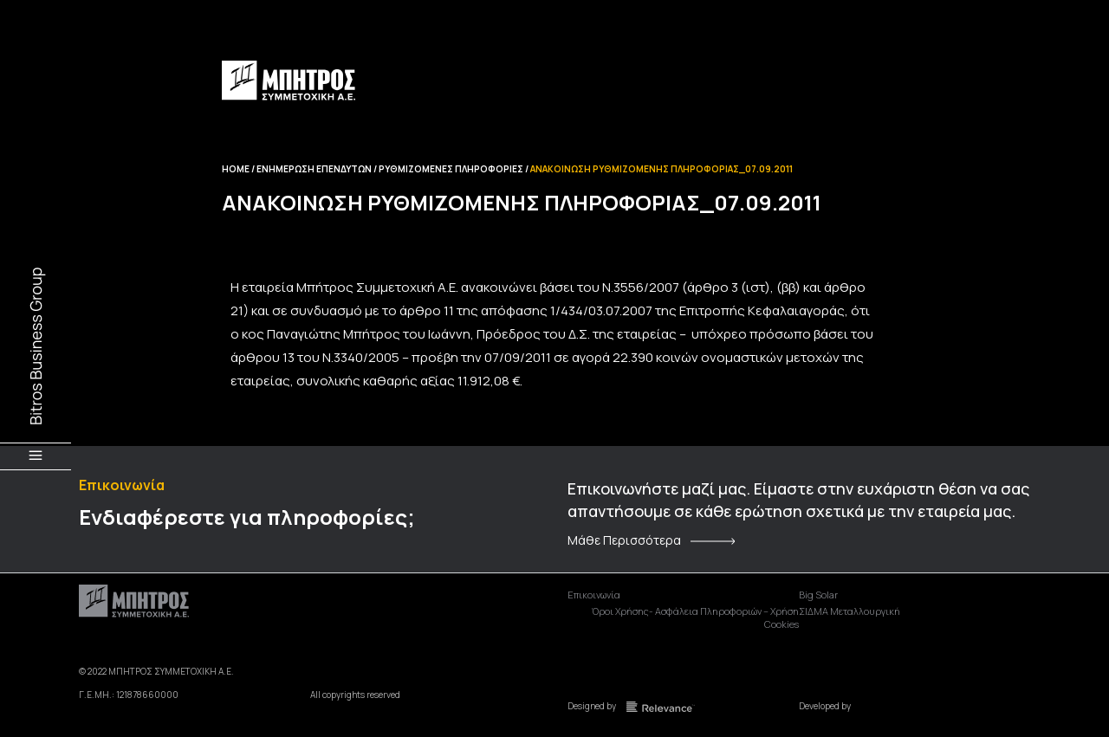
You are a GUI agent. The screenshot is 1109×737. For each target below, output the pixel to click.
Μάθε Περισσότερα (624, 540)
